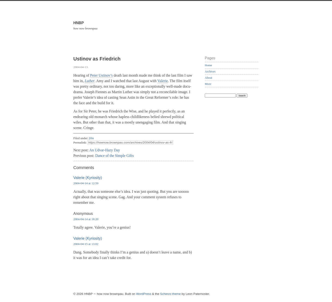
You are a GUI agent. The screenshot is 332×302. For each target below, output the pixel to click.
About (208, 77)
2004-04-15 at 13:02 (85, 244)
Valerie (162, 81)
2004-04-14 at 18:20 (85, 219)
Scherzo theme (170, 294)
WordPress (143, 294)
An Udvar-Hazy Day (104, 150)
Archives (210, 71)
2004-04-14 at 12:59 (85, 183)
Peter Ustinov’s (101, 75)
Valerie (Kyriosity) (87, 178)
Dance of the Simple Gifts (114, 156)
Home (208, 65)
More (208, 84)
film (91, 138)
